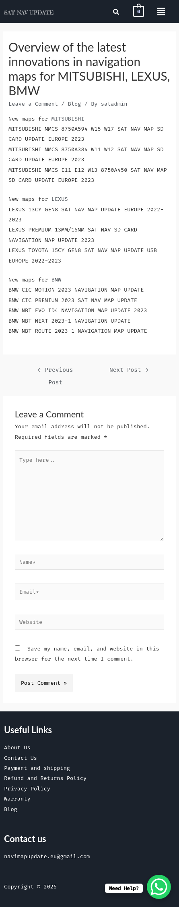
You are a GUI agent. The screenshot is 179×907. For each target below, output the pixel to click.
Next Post (128, 370)
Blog (74, 103)
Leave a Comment (33, 103)
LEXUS (59, 198)
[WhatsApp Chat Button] (159, 887)
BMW (56, 279)
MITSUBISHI (67, 118)
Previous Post (55, 371)
